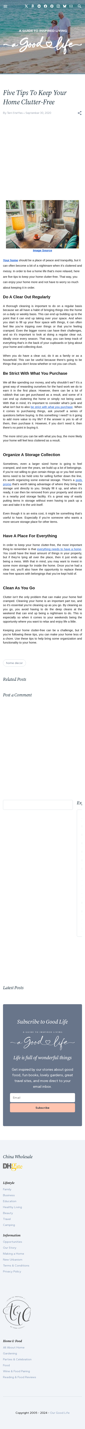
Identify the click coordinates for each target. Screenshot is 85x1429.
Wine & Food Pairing (16, 1371)
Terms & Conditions (16, 1265)
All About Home (14, 1347)
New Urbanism (12, 1259)
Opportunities (12, 1242)
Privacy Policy (12, 1271)
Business (9, 1195)
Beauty (8, 1213)
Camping (9, 1225)
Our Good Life (60, 1413)
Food (6, 1365)
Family (7, 1189)
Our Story (9, 1247)
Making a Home (13, 1253)
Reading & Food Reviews (19, 1377)
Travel (7, 1219)
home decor (14, 663)
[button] (79, 113)
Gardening (10, 1353)
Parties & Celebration (17, 1359)
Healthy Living (12, 1207)
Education (9, 1201)
